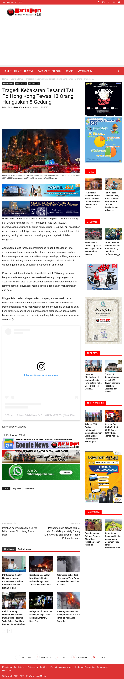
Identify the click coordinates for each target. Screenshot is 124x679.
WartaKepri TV (86, 71)
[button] (118, 71)
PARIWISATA (93, 512)
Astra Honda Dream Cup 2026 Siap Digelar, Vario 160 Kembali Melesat (93, 248)
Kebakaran (29, 488)
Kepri (18, 71)
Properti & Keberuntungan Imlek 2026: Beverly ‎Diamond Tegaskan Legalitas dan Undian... (112, 383)
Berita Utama (17, 79)
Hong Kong (16, 488)
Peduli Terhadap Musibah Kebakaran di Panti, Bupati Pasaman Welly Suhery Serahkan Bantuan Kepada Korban (13, 617)
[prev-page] (4, 631)
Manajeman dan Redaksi (13, 667)
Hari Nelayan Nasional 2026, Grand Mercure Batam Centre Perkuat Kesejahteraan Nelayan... (112, 201)
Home (8, 71)
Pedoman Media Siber (37, 667)
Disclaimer (7, 670)
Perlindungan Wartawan (61, 667)
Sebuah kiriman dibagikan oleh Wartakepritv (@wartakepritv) (44, 415)
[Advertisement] (62, 42)
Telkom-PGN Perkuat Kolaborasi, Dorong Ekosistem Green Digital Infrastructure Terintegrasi (93, 433)
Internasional (21, 83)
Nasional (44, 71)
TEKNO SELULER (95, 403)
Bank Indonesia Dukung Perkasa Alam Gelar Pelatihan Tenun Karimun (92, 539)
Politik (70, 71)
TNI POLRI (58, 71)
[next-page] (9, 631)
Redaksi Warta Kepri (20, 107)
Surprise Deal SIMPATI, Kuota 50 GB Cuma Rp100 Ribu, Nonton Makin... (112, 430)
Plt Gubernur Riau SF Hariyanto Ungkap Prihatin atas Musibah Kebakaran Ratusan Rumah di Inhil (12, 581)
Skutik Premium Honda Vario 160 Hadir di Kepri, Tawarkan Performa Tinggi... (113, 248)
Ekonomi (29, 71)
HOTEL (90, 172)
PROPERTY (92, 353)
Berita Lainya (24, 549)
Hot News (9, 549)
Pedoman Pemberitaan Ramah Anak (91, 667)
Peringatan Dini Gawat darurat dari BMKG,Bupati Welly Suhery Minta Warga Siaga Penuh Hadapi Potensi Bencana (62, 533)
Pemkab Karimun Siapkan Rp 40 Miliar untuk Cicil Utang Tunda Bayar (19, 531)
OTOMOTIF (92, 222)
